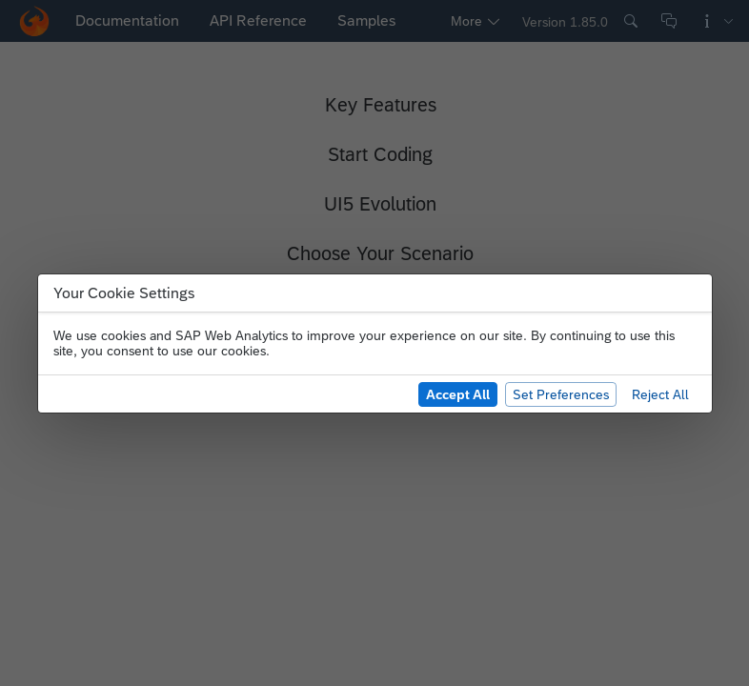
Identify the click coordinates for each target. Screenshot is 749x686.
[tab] (134, 21)
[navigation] (286, 21)
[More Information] (716, 21)
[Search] (631, 21)
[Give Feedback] (669, 21)
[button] (34, 21)
